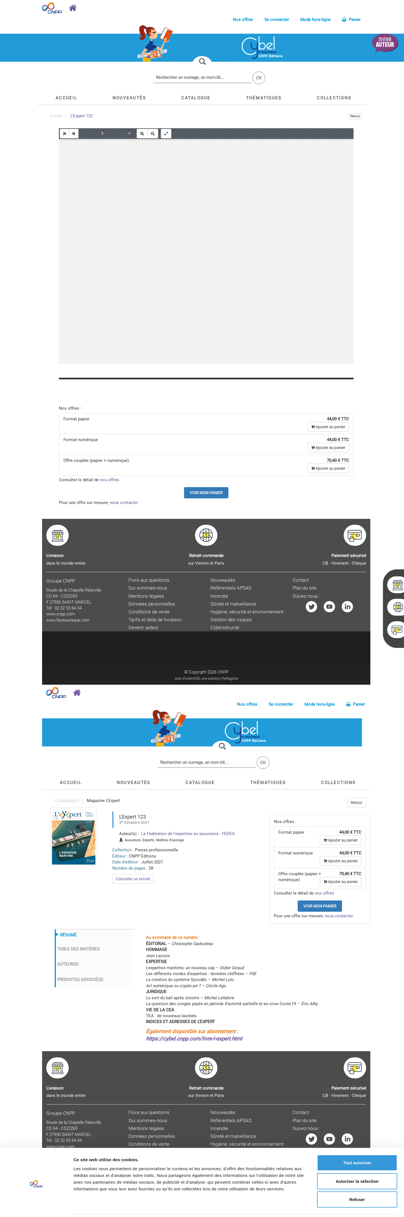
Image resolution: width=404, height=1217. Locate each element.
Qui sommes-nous (147, 588)
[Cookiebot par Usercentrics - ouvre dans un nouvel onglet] (36, 1206)
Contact (301, 580)
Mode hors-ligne (315, 19)
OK (259, 78)
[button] (196, 98)
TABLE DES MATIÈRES (78, 949)
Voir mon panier (206, 493)
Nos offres (243, 19)
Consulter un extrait (133, 879)
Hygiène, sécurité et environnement (246, 612)
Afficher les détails (309, 1206)
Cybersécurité (224, 627)
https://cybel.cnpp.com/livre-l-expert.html (194, 1039)
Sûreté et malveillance (233, 604)
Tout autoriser (357, 1143)
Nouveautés (222, 580)
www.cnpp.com (60, 613)
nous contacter (124, 502)
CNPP (222, 672)
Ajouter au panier (328, 427)
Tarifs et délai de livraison (155, 619)
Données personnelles (151, 604)
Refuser (357, 1180)
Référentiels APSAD (231, 588)
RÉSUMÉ (68, 935)
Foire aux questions (148, 580)
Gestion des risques (231, 619)
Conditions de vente (148, 612)
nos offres (109, 479)
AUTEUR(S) (68, 964)
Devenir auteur (143, 627)
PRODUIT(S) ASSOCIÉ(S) (80, 979)
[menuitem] (73, 836)
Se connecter (276, 19)
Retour (355, 116)
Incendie (219, 596)
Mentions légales (146, 596)
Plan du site (304, 588)
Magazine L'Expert (103, 800)
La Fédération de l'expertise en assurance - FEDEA (187, 833)
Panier (351, 19)
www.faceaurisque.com (67, 620)
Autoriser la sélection (357, 1161)
